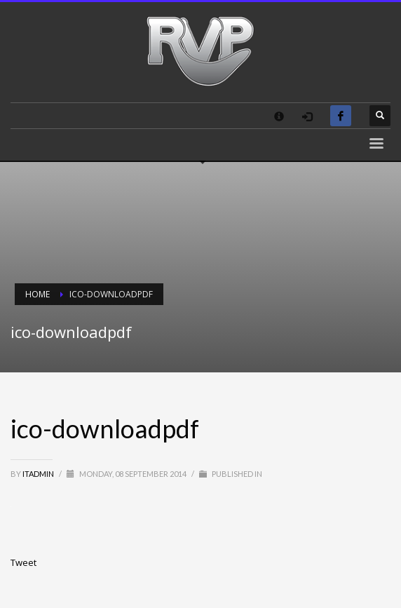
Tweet (23, 562)
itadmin (38, 473)
